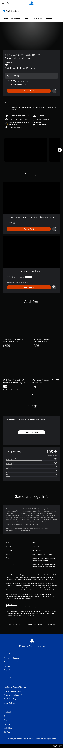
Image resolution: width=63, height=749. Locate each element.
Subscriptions (37, 18)
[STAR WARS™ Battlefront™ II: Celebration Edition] (25, 150)
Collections (15, 18)
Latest (5, 18)
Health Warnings (11, 605)
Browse (49, 18)
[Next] (60, 150)
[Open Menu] (2, 3)
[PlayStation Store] (11, 11)
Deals (26, 18)
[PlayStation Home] (32, 3)
